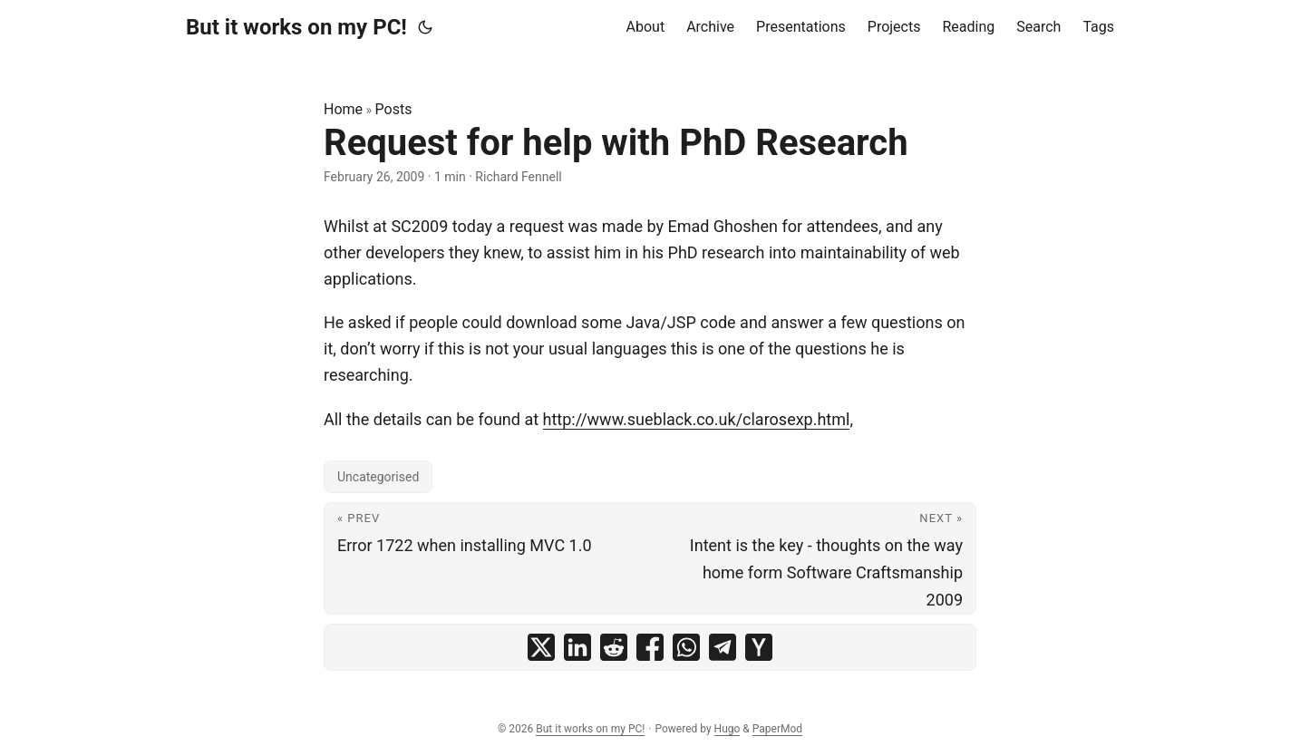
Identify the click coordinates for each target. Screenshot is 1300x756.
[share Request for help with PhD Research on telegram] (722, 647)
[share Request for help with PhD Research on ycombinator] (758, 647)
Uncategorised (378, 477)
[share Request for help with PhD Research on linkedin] (577, 647)
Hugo (727, 728)
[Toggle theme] (425, 27)
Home (343, 109)
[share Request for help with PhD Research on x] (541, 647)
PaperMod (777, 728)
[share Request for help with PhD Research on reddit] (613, 647)
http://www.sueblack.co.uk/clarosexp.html (696, 419)
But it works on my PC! (296, 27)
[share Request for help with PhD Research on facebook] (650, 647)
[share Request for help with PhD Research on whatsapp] (686, 647)
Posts (393, 109)
